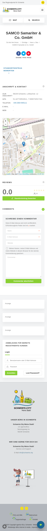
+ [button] (5, 121)
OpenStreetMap (24, 174)
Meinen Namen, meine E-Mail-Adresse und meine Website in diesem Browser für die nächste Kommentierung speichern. (22, 251)
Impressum (35, 527)
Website (10, 243)
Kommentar (12, 257)
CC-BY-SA (40, 174)
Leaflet (8, 174)
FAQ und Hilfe (16, 515)
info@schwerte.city (26, 453)
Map (13, 20)
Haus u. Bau (34, 42)
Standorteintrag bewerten (13, 69)
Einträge (24, 42)
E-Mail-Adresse (23, 237)
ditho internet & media (23, 527)
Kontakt (33, 519)
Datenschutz (31, 515)
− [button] (5, 124)
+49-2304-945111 (20, 103)
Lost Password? (32, 373)
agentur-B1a (20, 525)
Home (16, 42)
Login (7, 352)
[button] (4, 526)
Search (34, 20)
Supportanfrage (19, 519)
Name (23, 230)
